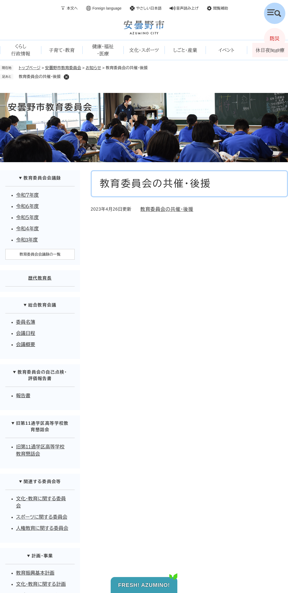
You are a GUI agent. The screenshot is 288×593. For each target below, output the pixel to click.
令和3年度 (27, 240)
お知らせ (93, 68)
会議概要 (25, 344)
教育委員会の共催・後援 (166, 209)
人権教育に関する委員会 (42, 528)
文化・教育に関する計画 (41, 584)
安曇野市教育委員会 (63, 68)
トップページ (30, 68)
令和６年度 (27, 206)
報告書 (23, 395)
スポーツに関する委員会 (41, 517)
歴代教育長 (40, 278)
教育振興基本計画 (35, 573)
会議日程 (25, 333)
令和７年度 (27, 195)
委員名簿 (25, 322)
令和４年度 (27, 228)
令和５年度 (27, 217)
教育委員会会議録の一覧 (40, 254)
